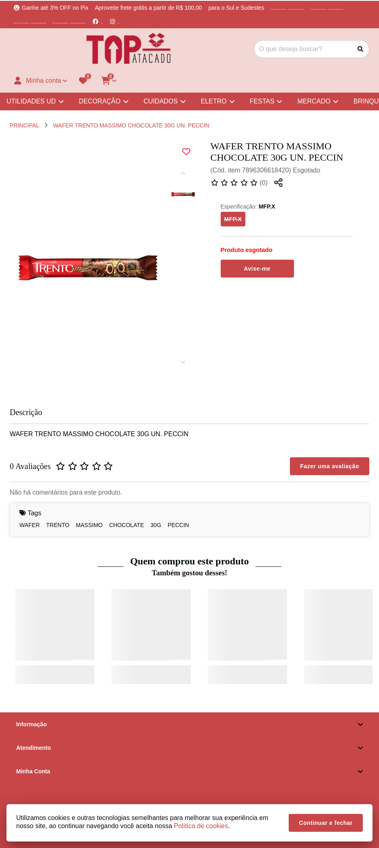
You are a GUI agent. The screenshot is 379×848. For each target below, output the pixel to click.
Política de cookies (201, 825)
